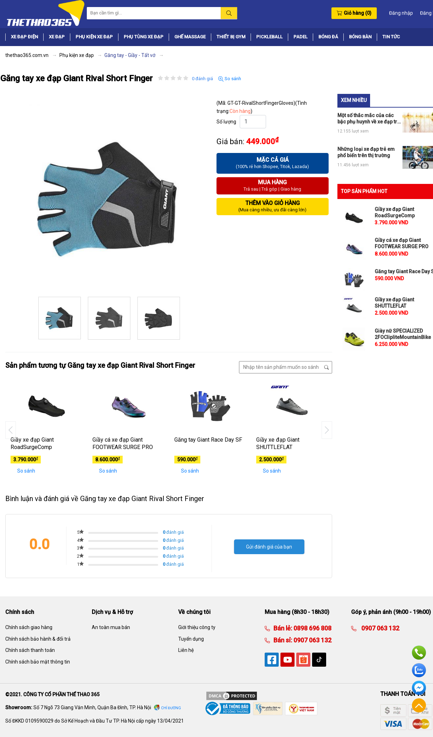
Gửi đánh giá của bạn (269, 547)
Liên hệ (186, 650)
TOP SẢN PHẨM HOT (364, 191)
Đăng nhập (401, 13)
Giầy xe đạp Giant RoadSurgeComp (32, 443)
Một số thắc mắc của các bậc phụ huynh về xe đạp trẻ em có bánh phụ (368, 119)
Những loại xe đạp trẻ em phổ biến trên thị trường (366, 152)
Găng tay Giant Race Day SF (208, 439)
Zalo (419, 670)
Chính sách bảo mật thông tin (37, 662)
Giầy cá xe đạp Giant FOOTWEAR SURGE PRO (122, 443)
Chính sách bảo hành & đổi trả (38, 639)
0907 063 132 (311, 640)
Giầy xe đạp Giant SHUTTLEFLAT (277, 443)
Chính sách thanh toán (30, 650)
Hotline (419, 653)
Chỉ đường (171, 708)
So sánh (229, 79)
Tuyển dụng (191, 639)
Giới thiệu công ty (196, 627)
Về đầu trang (419, 705)
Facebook (419, 688)
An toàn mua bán (111, 627)
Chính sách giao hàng (28, 627)
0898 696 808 (311, 628)
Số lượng (226, 121)
